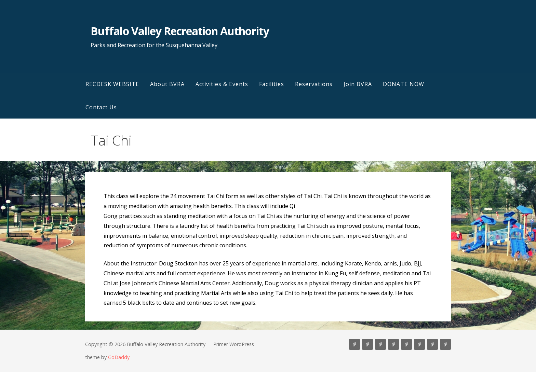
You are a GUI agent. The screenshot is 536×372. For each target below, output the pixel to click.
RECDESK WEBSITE (112, 84)
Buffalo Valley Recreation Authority (180, 31)
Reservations (314, 84)
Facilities (271, 84)
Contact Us (101, 107)
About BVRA (167, 84)
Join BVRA (358, 84)
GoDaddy (119, 357)
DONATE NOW (403, 84)
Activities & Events (222, 84)
